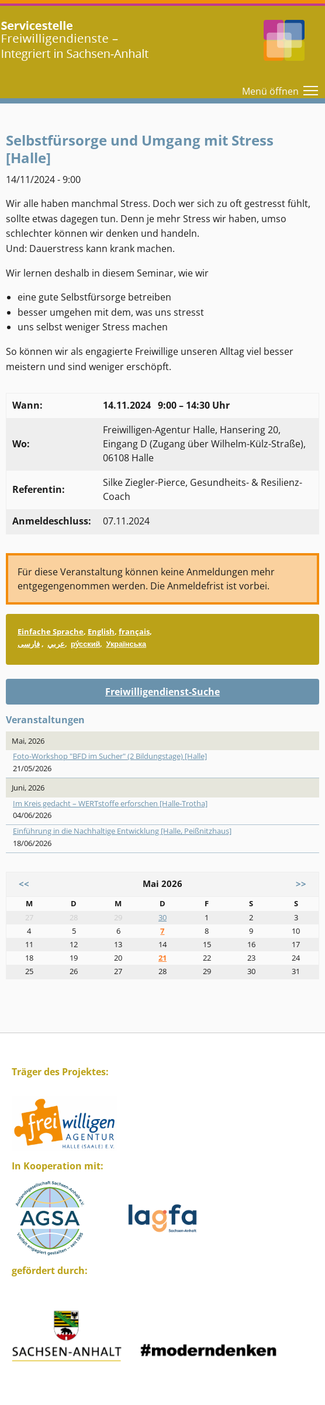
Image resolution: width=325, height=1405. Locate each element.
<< (24, 884)
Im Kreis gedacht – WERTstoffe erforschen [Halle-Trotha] (110, 803)
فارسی (29, 643)
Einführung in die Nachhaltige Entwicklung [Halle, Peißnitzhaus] (122, 831)
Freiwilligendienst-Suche (162, 691)
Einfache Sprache (51, 631)
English (101, 631)
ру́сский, (86, 643)
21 (162, 957)
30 (162, 917)
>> (301, 884)
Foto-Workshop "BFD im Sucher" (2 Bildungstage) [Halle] (110, 756)
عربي (56, 643)
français (134, 631)
